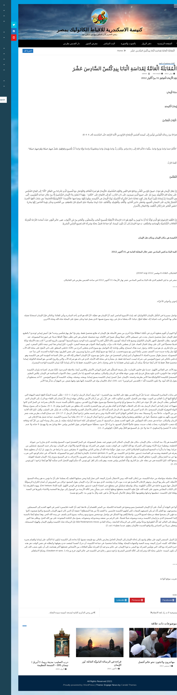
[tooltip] (2, 25)
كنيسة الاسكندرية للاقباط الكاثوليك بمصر (88, 30)
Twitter (141, 600)
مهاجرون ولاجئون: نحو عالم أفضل (145, 662)
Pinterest (126, 600)
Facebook (157, 600)
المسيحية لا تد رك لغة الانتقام (154, 612)
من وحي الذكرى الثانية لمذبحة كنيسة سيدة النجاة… (59, 612)
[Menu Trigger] (164, 5)
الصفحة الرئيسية (153, 43)
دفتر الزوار (135, 43)
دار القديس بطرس (60, 43)
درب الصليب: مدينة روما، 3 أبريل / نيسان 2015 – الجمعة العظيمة (38, 663)
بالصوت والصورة (117, 43)
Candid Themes (117, 685)
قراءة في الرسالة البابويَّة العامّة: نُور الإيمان (90, 663)
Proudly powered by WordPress (68, 685)
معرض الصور (80, 43)
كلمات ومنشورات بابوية (156, 63)
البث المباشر (98, 43)
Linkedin (110, 600)
